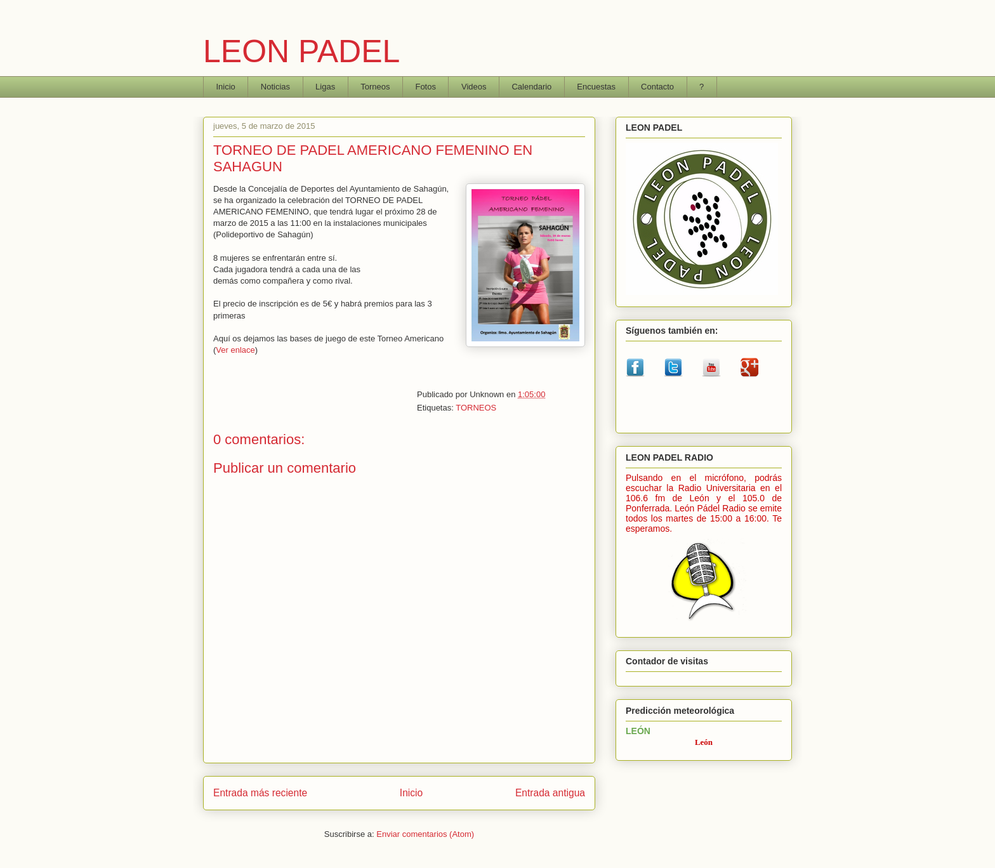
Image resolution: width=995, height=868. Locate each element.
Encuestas (596, 86)
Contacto (657, 86)
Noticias (275, 86)
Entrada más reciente (260, 792)
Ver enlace (235, 350)
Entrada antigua (550, 792)
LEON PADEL (301, 51)
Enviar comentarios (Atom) (425, 834)
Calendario (531, 86)
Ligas (325, 86)
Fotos (425, 86)
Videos (474, 86)
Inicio (225, 86)
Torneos (375, 86)
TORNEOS (476, 407)
